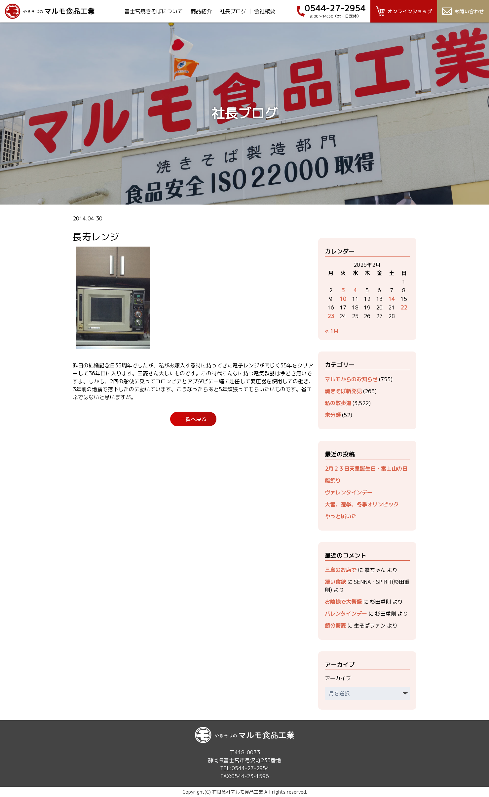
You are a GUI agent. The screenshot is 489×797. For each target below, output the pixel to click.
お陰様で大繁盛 (343, 601)
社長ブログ (233, 11)
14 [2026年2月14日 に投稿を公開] (391, 299)
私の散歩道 (338, 403)
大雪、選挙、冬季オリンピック (362, 504)
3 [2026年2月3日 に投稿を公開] (343, 290)
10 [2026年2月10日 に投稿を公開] (343, 299)
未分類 (333, 415)
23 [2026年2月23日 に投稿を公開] (330, 316)
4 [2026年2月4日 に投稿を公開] (355, 290)
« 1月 (332, 331)
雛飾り (333, 480)
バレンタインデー (346, 613)
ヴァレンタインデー (348, 492)
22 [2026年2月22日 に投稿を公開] (403, 307)
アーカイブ (338, 678)
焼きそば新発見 (343, 391)
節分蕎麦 (335, 625)
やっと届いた (341, 516)
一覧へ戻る (193, 419)
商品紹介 (201, 11)
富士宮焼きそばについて (154, 11)
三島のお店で (341, 570)
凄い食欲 (335, 582)
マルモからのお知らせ (351, 379)
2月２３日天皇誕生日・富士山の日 (366, 468)
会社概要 (264, 11)
